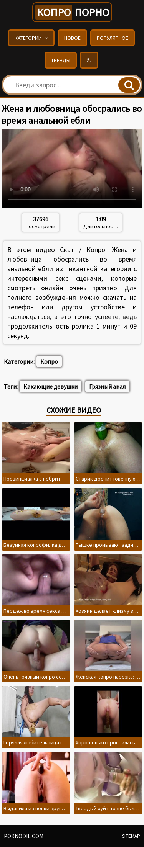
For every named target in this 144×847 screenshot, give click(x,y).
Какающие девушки (50, 386)
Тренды (60, 60)
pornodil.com (23, 836)
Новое (72, 37)
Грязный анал (107, 386)
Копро (49, 361)
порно (72, 12)
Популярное (112, 37)
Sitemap (131, 836)
